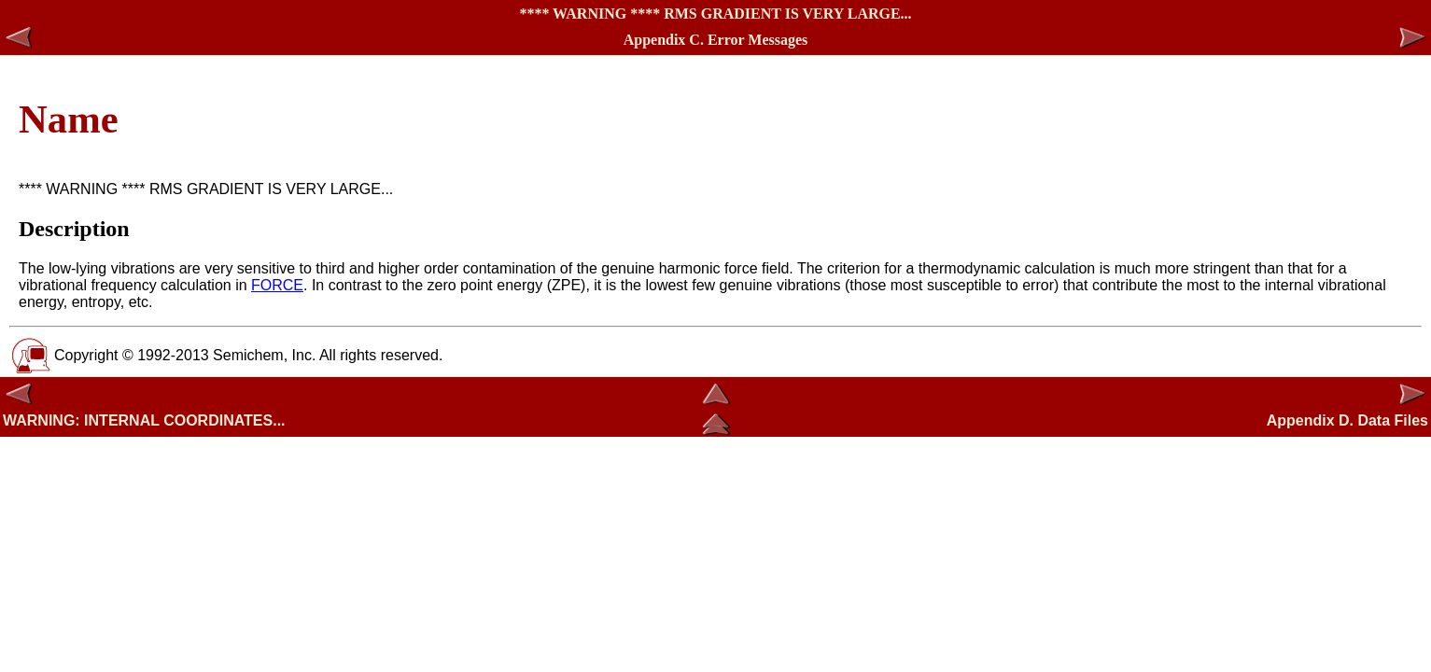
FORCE (277, 285)
